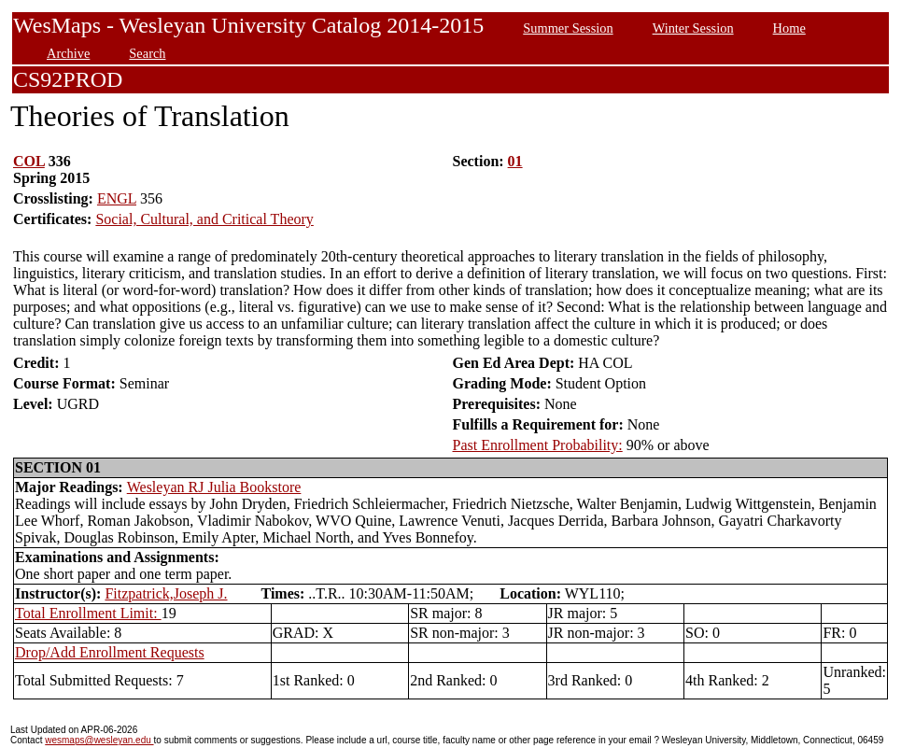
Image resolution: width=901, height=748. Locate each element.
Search (147, 53)
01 (515, 161)
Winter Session (693, 28)
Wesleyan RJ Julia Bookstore (214, 487)
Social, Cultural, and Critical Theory (204, 219)
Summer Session (567, 28)
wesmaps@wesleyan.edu (99, 740)
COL (29, 161)
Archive (68, 53)
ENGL (116, 198)
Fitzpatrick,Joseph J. (166, 593)
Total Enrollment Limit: (88, 613)
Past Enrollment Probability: (538, 445)
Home (789, 28)
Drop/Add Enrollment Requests (109, 652)
